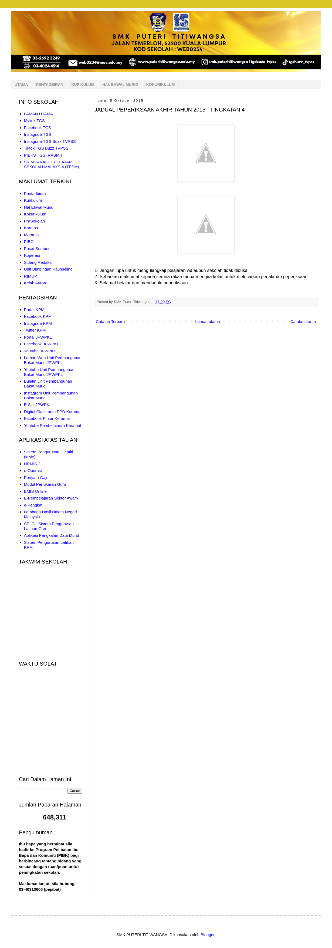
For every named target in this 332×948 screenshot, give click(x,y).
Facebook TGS (37, 127)
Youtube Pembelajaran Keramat (52, 425)
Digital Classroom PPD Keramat (53, 411)
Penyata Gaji (35, 477)
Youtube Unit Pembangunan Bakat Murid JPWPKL (49, 372)
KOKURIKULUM (160, 84)
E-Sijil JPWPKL (38, 404)
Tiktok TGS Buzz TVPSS (46, 148)
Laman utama (207, 321)
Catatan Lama (303, 321)
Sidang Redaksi (38, 262)
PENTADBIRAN (49, 84)
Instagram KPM (38, 323)
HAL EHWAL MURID (120, 84)
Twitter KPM (35, 330)
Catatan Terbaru (110, 321)
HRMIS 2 (32, 463)
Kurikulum (33, 200)
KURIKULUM (82, 84)
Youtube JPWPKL (40, 351)
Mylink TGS (34, 120)
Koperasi (32, 255)
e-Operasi (33, 470)
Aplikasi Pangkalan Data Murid (51, 535)
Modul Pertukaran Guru (45, 484)
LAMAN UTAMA (38, 114)
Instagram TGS (37, 134)
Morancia (32, 234)
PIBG (29, 241)
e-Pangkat (33, 505)
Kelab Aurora (36, 283)
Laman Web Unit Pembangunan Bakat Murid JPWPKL (53, 360)
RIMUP (30, 276)
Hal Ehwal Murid (38, 207)
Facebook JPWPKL (41, 344)
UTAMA (21, 84)
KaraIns (31, 227)
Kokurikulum (35, 214)
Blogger (207, 934)
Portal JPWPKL (38, 337)
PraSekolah (34, 221)
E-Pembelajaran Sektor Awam (51, 498)
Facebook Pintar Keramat (47, 418)
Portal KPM (34, 309)
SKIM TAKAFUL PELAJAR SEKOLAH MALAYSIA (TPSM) (51, 164)
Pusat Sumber (37, 248)
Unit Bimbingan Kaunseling (48, 269)
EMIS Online (35, 491)
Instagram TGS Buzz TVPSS (50, 141)
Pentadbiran (35, 193)
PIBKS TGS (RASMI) (43, 155)
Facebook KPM (38, 316)
